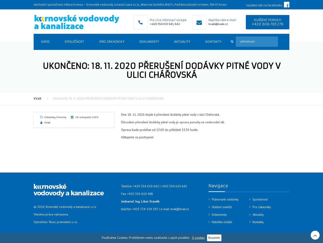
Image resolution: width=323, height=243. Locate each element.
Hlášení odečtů (222, 207)
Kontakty (213, 42)
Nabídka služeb (222, 222)
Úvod (45, 42)
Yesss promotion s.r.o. (63, 222)
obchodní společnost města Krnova (58, 4)
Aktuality (182, 42)
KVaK (37, 98)
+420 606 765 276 (267, 24)
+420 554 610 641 (161, 24)
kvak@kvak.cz (218, 24)
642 (177, 24)
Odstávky (49, 117)
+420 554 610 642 (174, 186)
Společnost (74, 42)
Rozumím (214, 238)
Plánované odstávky (225, 199)
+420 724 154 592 (145, 209)
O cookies (198, 238)
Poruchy (61, 117)
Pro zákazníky (111, 42)
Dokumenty (149, 42)
